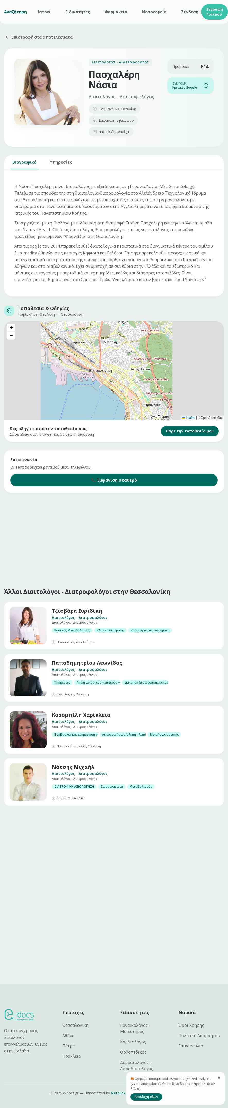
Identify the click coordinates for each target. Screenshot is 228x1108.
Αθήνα (68, 1035)
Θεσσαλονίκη (75, 1025)
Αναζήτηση (15, 12)
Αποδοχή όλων (146, 1097)
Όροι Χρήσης (191, 1025)
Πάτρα (68, 1046)
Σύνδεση (189, 12)
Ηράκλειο (71, 1056)
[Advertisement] (99, 539)
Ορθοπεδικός (133, 1052)
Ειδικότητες (77, 12)
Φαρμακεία (115, 12)
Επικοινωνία (190, 1046)
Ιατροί (44, 12)
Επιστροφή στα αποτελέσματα (38, 37)
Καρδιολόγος (133, 1042)
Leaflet (188, 418)
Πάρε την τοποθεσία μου (190, 431)
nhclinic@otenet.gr (111, 131)
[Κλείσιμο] (219, 1077)
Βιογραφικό (24, 164)
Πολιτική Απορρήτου (199, 1035)
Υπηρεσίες (61, 164)
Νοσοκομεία (154, 12)
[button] (11, 328)
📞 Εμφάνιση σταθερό (114, 480)
